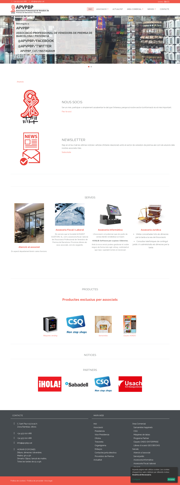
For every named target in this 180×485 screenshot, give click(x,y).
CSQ (136, 431)
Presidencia (100, 431)
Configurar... (136, 479)
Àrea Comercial (135, 9)
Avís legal (48, 481)
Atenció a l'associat (142, 453)
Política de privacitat (35, 481)
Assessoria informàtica (143, 460)
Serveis (151, 9)
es (168, 2)
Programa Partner (141, 438)
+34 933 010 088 (24, 433)
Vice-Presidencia (102, 434)
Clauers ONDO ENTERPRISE (146, 442)
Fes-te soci (66, 111)
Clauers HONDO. (129, 336)
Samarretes (103, 336)
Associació (102, 9)
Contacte (164, 9)
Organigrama (100, 445)
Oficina (98, 438)
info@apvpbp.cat (37, 1)
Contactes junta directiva (105, 453)
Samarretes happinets (143, 427)
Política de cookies (18, 481)
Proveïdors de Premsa (104, 456)
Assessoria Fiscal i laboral (145, 463)
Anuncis (20, 82)
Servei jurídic (139, 456)
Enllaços (98, 449)
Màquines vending (50, 336)
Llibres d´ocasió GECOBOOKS (147, 445)
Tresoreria (99, 442)
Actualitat (118, 9)
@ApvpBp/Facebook (36, 41)
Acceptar (171, 479)
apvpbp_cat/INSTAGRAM (37, 50)
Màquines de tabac (142, 434)
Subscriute (66, 152)
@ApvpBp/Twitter (34, 46)
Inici (90, 9)
